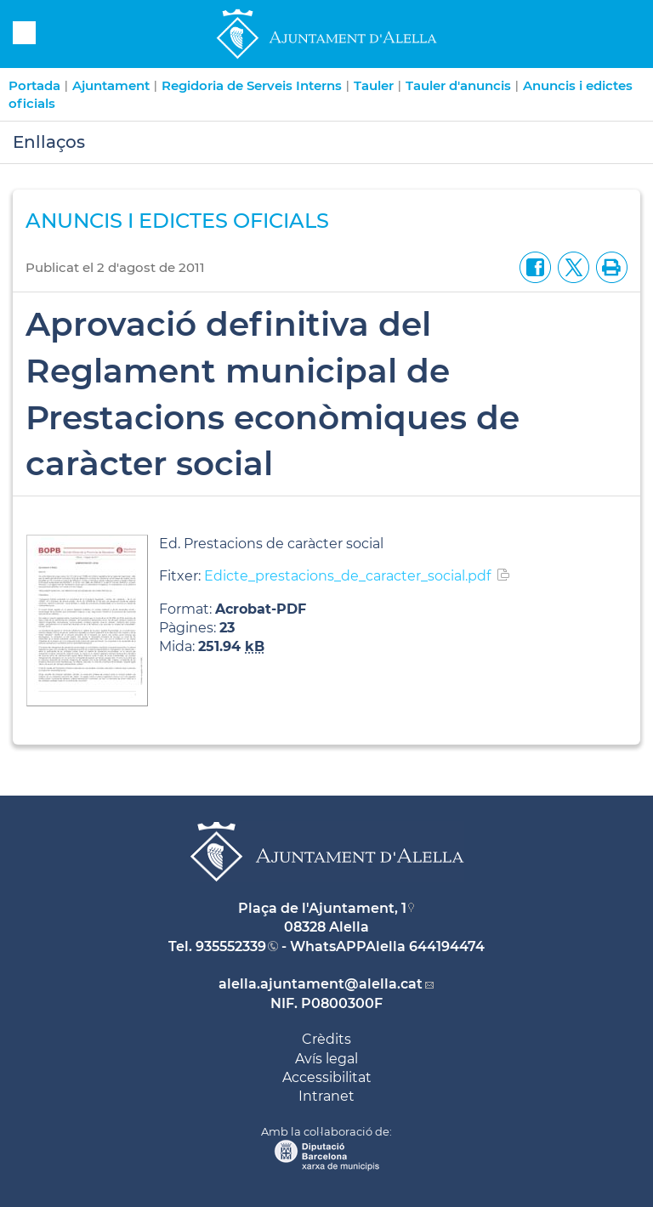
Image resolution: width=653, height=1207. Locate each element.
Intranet (326, 1096)
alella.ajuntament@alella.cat (321, 984)
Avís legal (326, 1059)
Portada (34, 85)
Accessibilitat (327, 1077)
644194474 (447, 946)
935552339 (231, 946)
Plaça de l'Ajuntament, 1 (322, 908)
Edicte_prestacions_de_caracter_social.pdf (347, 576)
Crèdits (326, 1039)
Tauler (374, 85)
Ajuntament (111, 85)
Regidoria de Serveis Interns (252, 85)
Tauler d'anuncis (458, 85)
